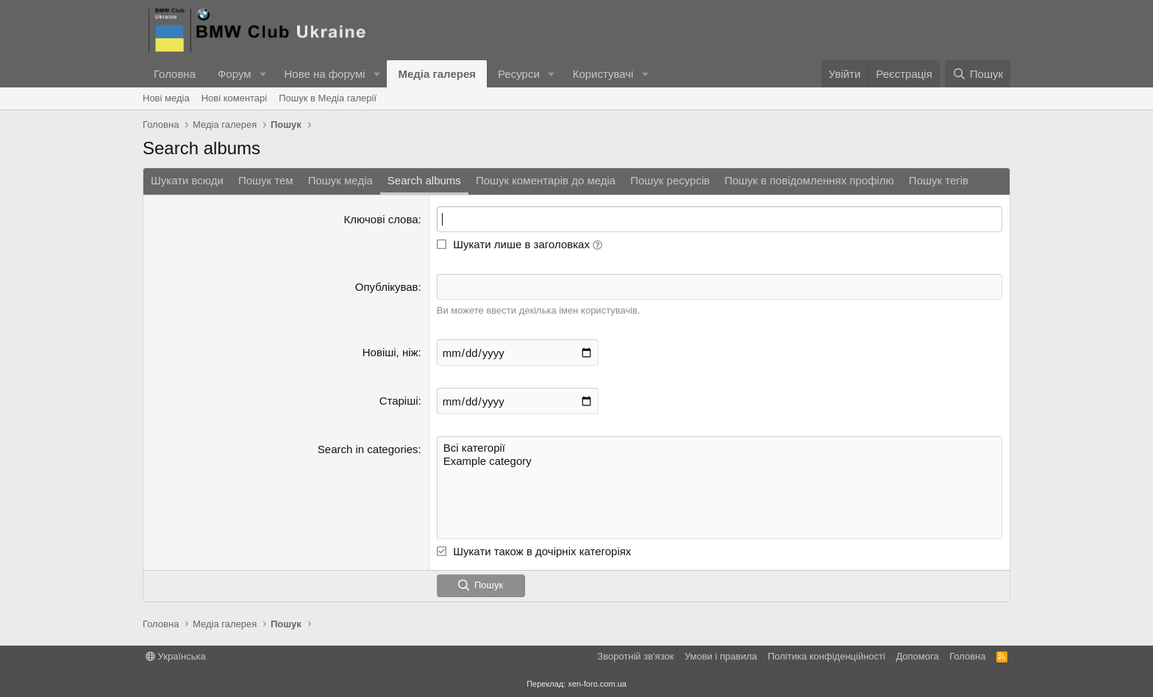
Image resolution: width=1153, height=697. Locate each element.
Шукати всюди (187, 180)
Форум (234, 74)
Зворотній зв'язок (635, 656)
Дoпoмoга (917, 656)
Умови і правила (721, 656)
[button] (262, 73)
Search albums (424, 180)
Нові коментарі (234, 98)
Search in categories (368, 449)
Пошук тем (265, 180)
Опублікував (386, 287)
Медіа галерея (437, 74)
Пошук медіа (340, 180)
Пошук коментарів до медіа (545, 180)
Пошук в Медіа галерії (327, 98)
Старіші (398, 400)
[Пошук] (977, 73)
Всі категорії (719, 448)
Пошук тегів (938, 180)
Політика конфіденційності (826, 656)
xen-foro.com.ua (597, 683)
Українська (176, 656)
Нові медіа (166, 98)
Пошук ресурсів (670, 180)
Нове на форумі (324, 74)
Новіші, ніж (390, 352)
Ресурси (519, 74)
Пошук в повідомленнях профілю (809, 180)
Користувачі (603, 74)
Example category (719, 461)
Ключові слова (381, 219)
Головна (175, 74)
